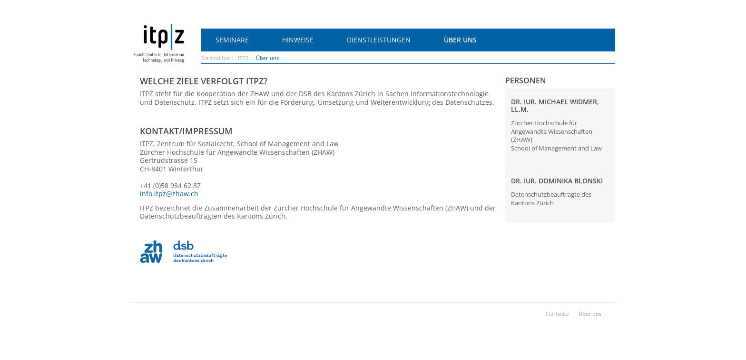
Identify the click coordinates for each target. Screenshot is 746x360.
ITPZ (243, 57)
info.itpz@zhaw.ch (169, 193)
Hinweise (298, 39)
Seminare (232, 39)
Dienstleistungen (379, 39)
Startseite (557, 313)
